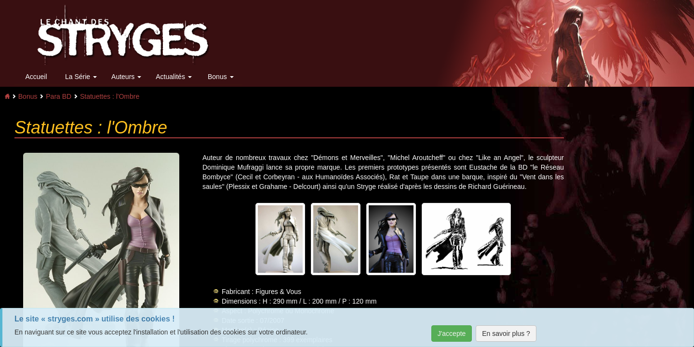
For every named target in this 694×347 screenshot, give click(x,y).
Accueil (36, 76)
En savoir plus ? (506, 333)
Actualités (174, 76)
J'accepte (452, 333)
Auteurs (126, 76)
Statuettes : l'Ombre (109, 96)
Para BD (58, 96)
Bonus (221, 76)
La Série (81, 76)
